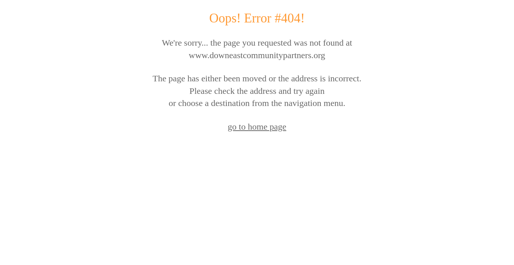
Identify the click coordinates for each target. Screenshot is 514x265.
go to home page (257, 126)
